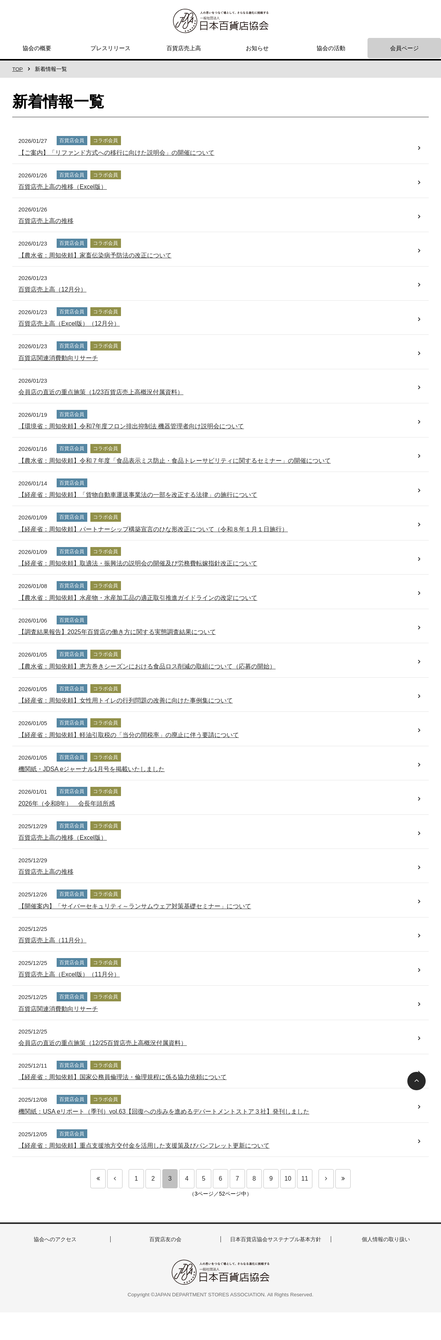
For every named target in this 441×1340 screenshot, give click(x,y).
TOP (17, 69)
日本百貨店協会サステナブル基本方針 (276, 1239)
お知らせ (257, 48)
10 (287, 1178)
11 (304, 1178)
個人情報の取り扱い (386, 1239)
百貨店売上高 (184, 48)
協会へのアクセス (55, 1239)
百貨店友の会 (165, 1239)
